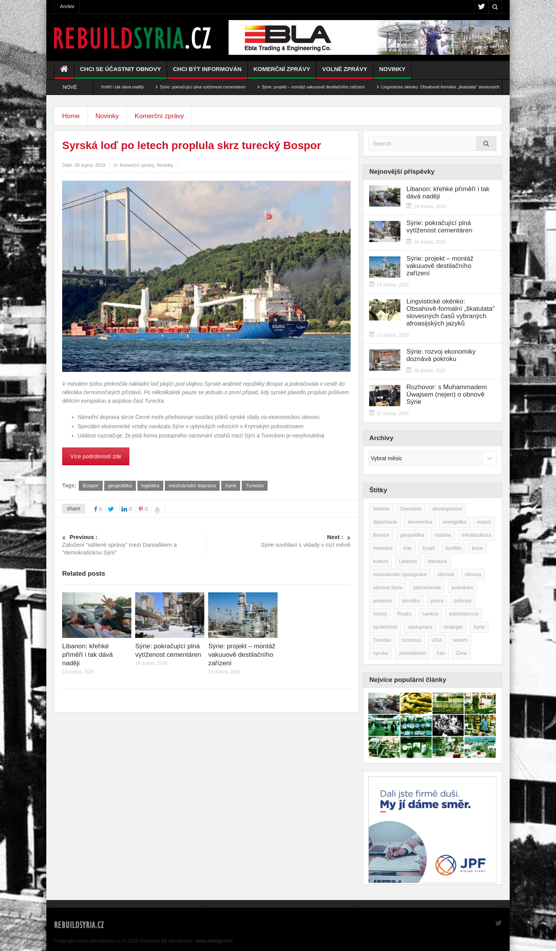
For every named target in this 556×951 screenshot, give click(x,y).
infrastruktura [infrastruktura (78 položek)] (476, 535)
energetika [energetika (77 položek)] (454, 522)
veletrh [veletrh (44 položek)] (460, 640)
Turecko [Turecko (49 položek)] (382, 640)
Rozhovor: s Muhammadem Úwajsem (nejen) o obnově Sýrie (446, 394)
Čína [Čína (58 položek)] (461, 653)
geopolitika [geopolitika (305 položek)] (412, 535)
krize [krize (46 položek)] (477, 548)
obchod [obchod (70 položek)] (445, 574)
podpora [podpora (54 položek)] (382, 600)
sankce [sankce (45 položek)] (430, 614)
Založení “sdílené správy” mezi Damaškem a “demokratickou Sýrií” (134, 544)
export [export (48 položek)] (484, 522)
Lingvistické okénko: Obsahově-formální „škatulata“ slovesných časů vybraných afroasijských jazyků (450, 312)
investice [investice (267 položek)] (383, 548)
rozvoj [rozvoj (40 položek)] (379, 614)
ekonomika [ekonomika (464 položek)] (420, 522)
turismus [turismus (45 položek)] (411, 640)
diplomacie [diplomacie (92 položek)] (385, 522)
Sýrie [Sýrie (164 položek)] (479, 627)
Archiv (67, 6)
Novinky (392, 72)
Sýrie (231, 485)
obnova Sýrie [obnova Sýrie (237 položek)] (387, 587)
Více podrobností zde (95, 456)
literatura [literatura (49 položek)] (438, 561)
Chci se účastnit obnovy (120, 72)
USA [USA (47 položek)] (437, 640)
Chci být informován (207, 72)
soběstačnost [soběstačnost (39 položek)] (464, 614)
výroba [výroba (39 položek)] (380, 653)
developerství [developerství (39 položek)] (447, 509)
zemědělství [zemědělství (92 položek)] (412, 653)
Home (71, 116)
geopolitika (120, 485)
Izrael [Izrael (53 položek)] (428, 548)
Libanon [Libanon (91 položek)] (408, 561)
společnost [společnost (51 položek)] (385, 627)
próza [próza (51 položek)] (437, 600)
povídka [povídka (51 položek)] (411, 600)
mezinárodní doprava (192, 485)
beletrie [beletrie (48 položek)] (381, 509)
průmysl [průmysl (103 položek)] (463, 600)
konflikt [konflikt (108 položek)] (453, 548)
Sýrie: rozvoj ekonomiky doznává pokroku (441, 355)
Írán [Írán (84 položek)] (441, 653)
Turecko (254, 485)
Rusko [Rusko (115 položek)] (404, 614)
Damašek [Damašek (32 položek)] (411, 509)
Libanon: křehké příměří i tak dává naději (115, 87)
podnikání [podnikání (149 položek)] (462, 587)
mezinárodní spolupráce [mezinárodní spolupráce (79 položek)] (400, 574)
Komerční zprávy (282, 72)
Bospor (90, 485)
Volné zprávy (344, 72)
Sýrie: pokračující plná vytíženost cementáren (213, 87)
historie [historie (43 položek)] (443, 535)
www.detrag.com (213, 941)
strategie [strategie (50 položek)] (453, 627)
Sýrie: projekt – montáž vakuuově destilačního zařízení (323, 87)
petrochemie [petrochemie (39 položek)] (427, 587)
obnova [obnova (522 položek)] (473, 574)
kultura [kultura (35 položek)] (380, 561)
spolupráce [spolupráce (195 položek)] (420, 627)
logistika (150, 485)
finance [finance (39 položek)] (381, 535)
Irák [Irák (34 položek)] (407, 548)
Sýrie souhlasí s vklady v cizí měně (279, 540)
